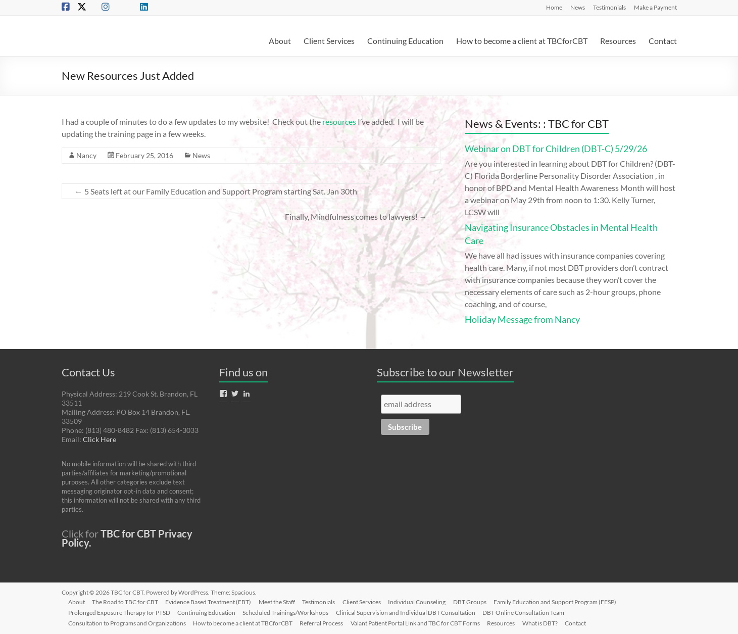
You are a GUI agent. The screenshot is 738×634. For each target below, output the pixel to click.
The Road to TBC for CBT (127, 601)
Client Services (329, 40)
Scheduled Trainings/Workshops (289, 612)
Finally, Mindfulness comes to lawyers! (356, 216)
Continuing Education (405, 40)
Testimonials (609, 7)
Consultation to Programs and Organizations (128, 622)
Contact (663, 40)
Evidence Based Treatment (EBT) (212, 601)
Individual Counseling (423, 601)
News (577, 7)
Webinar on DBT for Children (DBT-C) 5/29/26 (556, 148)
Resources (618, 40)
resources (339, 121)
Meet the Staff (281, 601)
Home (554, 7)
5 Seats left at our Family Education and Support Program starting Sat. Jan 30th (216, 191)
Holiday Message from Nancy (522, 319)
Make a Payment (655, 7)
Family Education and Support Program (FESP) (563, 601)
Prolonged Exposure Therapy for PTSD (121, 612)
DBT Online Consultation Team (528, 612)
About (280, 40)
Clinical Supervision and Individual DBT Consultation (409, 612)
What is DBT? (545, 622)
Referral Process (325, 622)
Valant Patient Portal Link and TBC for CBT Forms (419, 622)
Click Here (99, 439)
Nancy (86, 155)
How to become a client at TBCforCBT (521, 40)
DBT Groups (477, 601)
